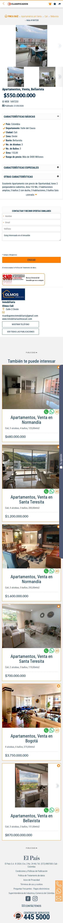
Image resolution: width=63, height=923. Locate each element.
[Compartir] (59, 4)
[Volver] (4, 3)
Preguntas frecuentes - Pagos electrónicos (31, 888)
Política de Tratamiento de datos (25, 268)
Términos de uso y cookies (31, 884)
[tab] (31, 117)
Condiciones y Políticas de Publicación (31, 871)
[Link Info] (31, 425)
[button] (31, 117)
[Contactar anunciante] (57, 412)
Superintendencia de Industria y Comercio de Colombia (31, 893)
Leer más (30, 195)
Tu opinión (61, 461)
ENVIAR (31, 259)
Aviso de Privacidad (31, 880)
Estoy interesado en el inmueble (31, 236)
